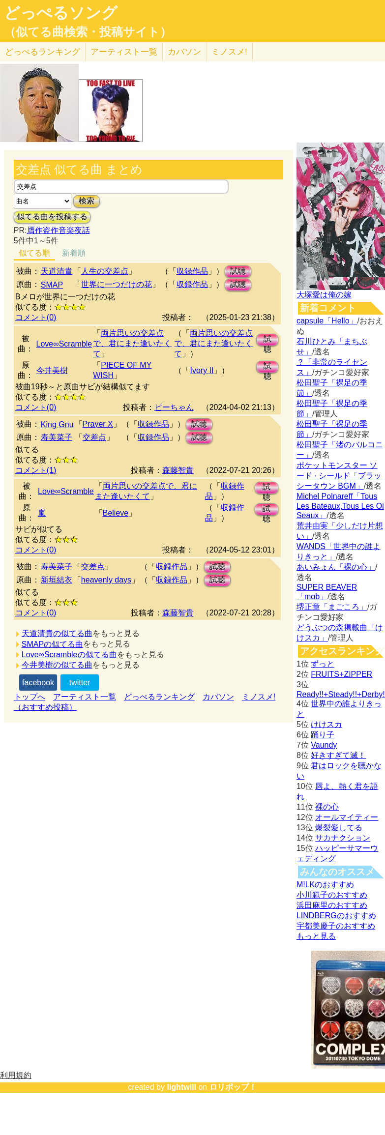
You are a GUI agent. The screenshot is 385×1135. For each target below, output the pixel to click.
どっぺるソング (61, 13)
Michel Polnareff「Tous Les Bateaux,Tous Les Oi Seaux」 (340, 506)
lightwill (181, 1087)
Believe (115, 513)
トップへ (29, 697)
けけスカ (326, 724)
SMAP (52, 285)
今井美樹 (52, 370)
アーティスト (123, 52)
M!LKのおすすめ (325, 884)
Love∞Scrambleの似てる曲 (69, 654)
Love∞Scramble (64, 344)
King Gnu (57, 424)
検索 (86, 201)
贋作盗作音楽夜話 (58, 230)
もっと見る (316, 936)
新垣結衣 (56, 580)
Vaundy (324, 745)
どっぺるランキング (159, 697)
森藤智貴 (178, 470)
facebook (38, 682)
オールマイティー (346, 817)
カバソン (184, 52)
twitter (79, 682)
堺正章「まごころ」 (331, 607)
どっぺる (42, 52)
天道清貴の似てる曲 (57, 633)
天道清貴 (56, 271)
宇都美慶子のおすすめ (335, 926)
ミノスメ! (229, 52)
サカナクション (342, 838)
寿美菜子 (56, 437)
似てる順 (34, 253)
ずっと (322, 664)
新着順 (74, 253)
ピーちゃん (174, 407)
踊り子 (322, 734)
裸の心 (327, 807)
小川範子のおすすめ (331, 895)
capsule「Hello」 (326, 321)
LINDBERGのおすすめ (336, 915)
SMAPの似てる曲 (52, 644)
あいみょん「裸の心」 (335, 567)
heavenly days (106, 580)
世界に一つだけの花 (116, 284)
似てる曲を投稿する (52, 216)
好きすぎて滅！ (338, 755)
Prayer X (98, 424)
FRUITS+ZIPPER (341, 674)
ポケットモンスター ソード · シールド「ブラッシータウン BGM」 (339, 475)
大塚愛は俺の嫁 (324, 295)
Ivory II (201, 370)
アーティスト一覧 (84, 697)
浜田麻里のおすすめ (331, 905)
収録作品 (192, 271)
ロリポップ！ (233, 1087)
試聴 (238, 271)
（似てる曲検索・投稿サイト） (88, 32)
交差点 (94, 437)
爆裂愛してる (338, 827)
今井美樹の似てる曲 (57, 665)
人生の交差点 (104, 271)
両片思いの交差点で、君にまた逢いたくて (132, 343)
